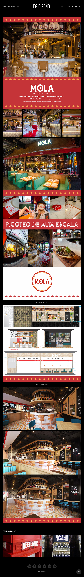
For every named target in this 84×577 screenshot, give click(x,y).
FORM (18, 6)
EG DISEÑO (41, 6)
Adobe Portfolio (43, 571)
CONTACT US (11, 6)
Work (4, 6)
